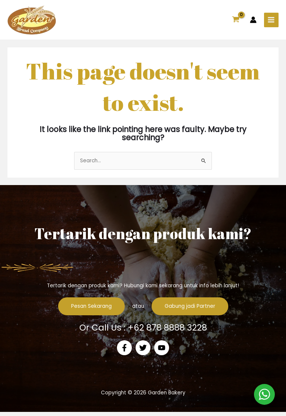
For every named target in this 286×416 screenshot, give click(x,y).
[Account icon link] (253, 22)
